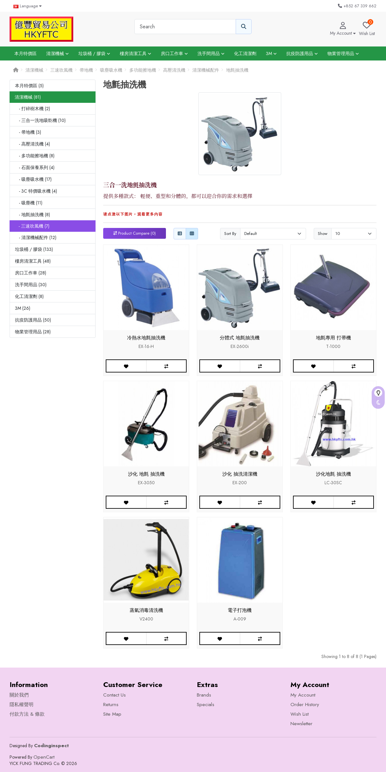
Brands (204, 694)
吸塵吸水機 (111, 70)
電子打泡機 (240, 610)
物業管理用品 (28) (33, 332)
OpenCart (43, 757)
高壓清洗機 (174, 70)
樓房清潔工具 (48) (33, 261)
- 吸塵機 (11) (28, 203)
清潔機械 (57, 53)
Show (322, 233)
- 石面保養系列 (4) (34, 167)
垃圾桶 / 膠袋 (94, 53)
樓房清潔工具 (135, 53)
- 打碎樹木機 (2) (32, 108)
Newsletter (301, 723)
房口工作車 (174, 53)
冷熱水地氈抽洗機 (146, 337)
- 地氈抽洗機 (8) (32, 214)
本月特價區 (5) (29, 85)
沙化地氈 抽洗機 (333, 474)
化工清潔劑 (245, 53)
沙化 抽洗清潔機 (239, 474)
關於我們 (19, 694)
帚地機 (86, 70)
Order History (304, 704)
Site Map (112, 714)
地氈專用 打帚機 (333, 337)
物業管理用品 (343, 53)
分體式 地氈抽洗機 (240, 337)
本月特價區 (25, 53)
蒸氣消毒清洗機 (146, 610)
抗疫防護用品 (302, 53)
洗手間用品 (211, 53)
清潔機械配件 (205, 70)
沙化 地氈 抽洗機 (146, 474)
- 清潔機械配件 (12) (35, 237)
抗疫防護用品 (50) (33, 320)
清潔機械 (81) (28, 97)
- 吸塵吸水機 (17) (33, 179)
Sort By (230, 233)
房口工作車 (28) (30, 273)
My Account (302, 694)
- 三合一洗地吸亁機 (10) (40, 120)
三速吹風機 (61, 70)
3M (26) (22, 308)
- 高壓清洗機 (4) (32, 144)
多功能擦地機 (142, 70)
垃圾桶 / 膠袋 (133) (34, 249)
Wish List (299, 714)
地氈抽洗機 (237, 70)
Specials (205, 704)
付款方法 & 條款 (27, 714)
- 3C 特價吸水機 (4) (36, 191)
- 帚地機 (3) (28, 132)
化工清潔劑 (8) (29, 296)
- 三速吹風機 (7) (32, 226)
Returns (110, 704)
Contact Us (114, 694)
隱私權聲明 (21, 704)
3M (271, 53)
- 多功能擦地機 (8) (34, 155)
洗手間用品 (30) (30, 284)
